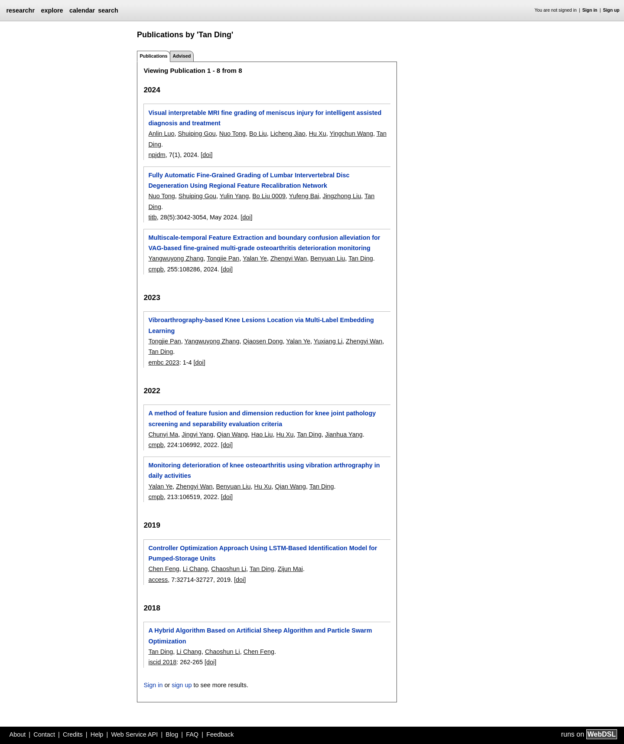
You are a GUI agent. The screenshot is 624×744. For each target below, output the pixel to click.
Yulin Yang (234, 196)
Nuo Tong (232, 133)
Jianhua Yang (344, 434)
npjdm (156, 154)
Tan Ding (360, 258)
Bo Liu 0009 (269, 196)
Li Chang (195, 568)
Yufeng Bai (304, 196)
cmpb (155, 269)
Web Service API (134, 734)
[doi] (206, 154)
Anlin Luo (161, 133)
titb (152, 217)
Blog (172, 734)
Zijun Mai (290, 568)
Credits (73, 734)
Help (97, 734)
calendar (82, 10)
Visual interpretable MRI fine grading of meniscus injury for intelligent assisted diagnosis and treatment (264, 118)
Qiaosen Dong (263, 341)
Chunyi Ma (163, 434)
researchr (20, 10)
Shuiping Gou (196, 133)
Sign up (611, 10)
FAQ (192, 734)
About (18, 734)
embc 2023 (163, 362)
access (158, 579)
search (108, 10)
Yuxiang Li (328, 341)
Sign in (590, 10)
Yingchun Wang (351, 133)
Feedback (220, 734)
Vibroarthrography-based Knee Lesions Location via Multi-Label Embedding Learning (261, 325)
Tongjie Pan (223, 258)
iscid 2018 (162, 662)
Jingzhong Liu (341, 196)
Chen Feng (163, 568)
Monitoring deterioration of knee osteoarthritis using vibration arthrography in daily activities (264, 470)
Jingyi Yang (197, 434)
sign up (182, 685)
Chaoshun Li (228, 568)
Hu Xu (317, 133)
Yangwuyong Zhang (175, 258)
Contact (44, 734)
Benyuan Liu (327, 258)
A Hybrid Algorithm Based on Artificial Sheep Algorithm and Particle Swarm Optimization (260, 635)
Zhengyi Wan (288, 258)
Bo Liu (258, 133)
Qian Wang (232, 434)
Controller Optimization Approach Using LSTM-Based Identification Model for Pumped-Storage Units (262, 553)
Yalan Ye (255, 258)
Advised (181, 56)
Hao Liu (262, 434)
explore (52, 10)
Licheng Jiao (288, 133)
